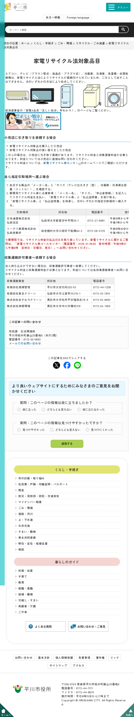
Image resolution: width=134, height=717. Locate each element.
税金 (21, 490)
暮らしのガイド (67, 561)
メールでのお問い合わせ (25, 343)
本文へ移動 (53, 17)
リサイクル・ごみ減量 (90, 43)
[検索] (64, 30)
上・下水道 (25, 520)
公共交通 (24, 526)
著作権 (100, 658)
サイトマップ (58, 665)
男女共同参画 (27, 538)
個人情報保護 (64, 658)
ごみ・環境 (65, 43)
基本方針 (44, 658)
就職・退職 (25, 588)
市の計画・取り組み (31, 478)
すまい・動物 (27, 532)
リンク (114, 658)
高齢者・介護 (27, 606)
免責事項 (84, 658)
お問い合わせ (24, 658)
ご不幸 (22, 612)
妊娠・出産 (25, 571)
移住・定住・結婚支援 (33, 543)
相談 (21, 549)
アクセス (78, 665)
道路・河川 (25, 514)
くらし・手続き (44, 43)
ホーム (25, 43)
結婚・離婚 (25, 594)
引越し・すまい (28, 600)
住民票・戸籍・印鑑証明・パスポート (43, 484)
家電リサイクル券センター (62, 163)
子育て (22, 576)
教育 (21, 582)
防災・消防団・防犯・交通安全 (38, 496)
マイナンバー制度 (30, 502)
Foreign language (78, 17)
